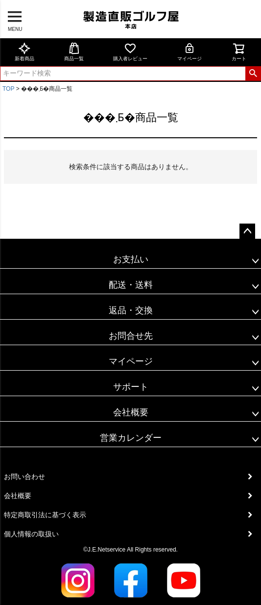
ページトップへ (247, 231)
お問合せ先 (131, 336)
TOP (8, 88)
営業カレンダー (131, 438)
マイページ (189, 51)
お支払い (130, 259)
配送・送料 (131, 285)
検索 (253, 73)
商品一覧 (74, 51)
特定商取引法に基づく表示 (45, 515)
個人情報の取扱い (31, 534)
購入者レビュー (130, 51)
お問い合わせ (24, 476)
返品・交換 (131, 310)
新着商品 (24, 51)
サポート (130, 387)
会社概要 (130, 412)
